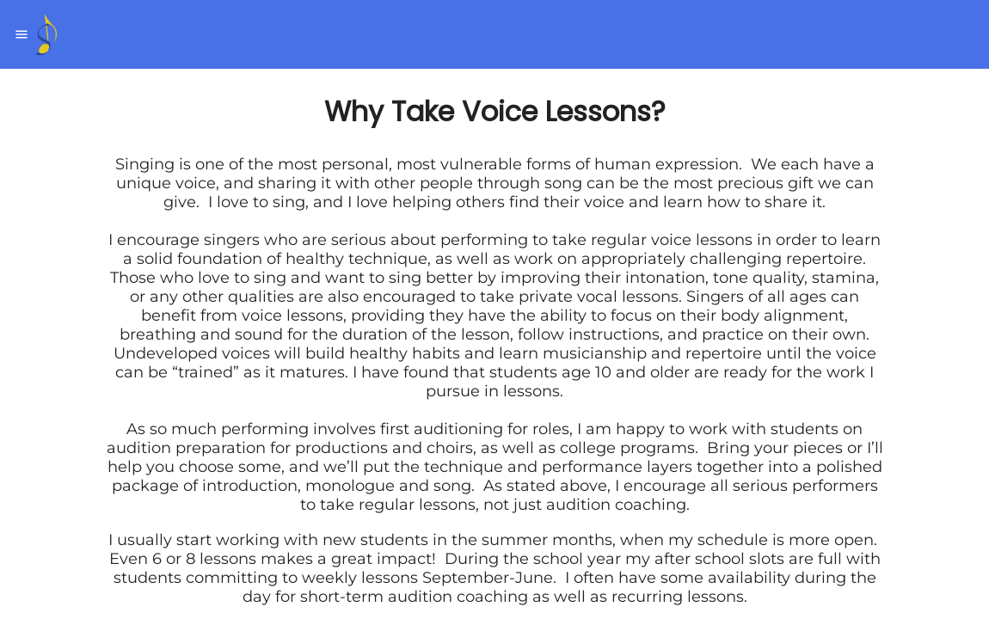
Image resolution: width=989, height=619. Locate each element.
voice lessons (701, 239)
